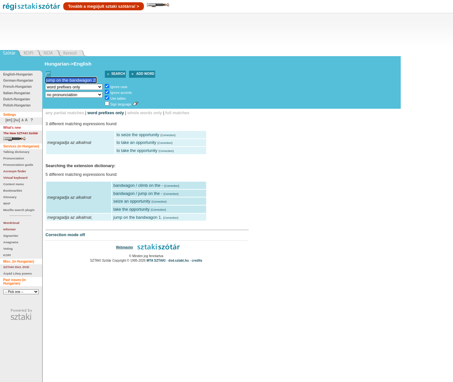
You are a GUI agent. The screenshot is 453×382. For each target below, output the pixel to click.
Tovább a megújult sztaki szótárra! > (103, 6)
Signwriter (10, 235)
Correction (168, 135)
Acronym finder (14, 171)
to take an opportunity (136, 142)
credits (197, 260)
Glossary (9, 197)
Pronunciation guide (18, 164)
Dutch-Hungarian (16, 99)
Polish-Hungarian (17, 105)
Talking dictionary (16, 152)
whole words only (144, 112)
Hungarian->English (68, 63)
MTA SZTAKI (156, 260)
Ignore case (118, 87)
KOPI (7, 255)
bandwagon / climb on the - (138, 185)
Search (118, 73)
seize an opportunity (131, 201)
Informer (9, 229)
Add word (145, 73)
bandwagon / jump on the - (137, 193)
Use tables (118, 98)
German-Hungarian (18, 80)
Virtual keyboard (15, 177)
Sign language (120, 104)
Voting (8, 248)
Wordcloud (11, 223)
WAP (6, 203)
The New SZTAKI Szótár (20, 133)
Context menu (13, 184)
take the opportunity (131, 209)
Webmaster (124, 247)
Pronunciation (13, 158)
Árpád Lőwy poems (17, 273)
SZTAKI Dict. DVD (16, 267)
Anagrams (10, 242)
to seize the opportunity (137, 134)
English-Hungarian (18, 74)
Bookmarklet (12, 190)
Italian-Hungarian (16, 93)
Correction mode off (65, 234)
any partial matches (64, 112)
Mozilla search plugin (19, 210)
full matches (177, 112)
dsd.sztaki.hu (178, 260)
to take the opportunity (136, 150)
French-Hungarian (17, 86)
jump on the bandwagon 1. (137, 217)
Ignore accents (121, 93)
